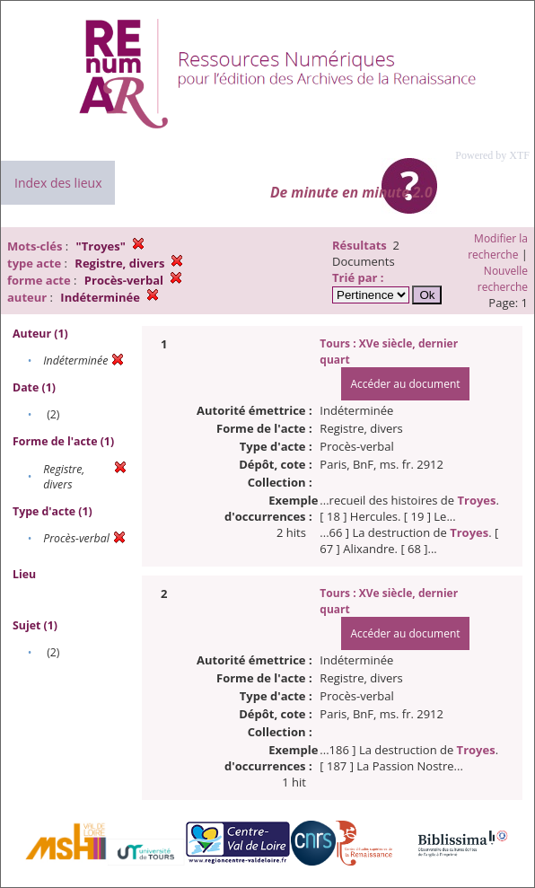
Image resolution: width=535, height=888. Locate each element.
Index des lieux (57, 182)
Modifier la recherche (498, 246)
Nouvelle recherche (503, 279)
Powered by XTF (492, 155)
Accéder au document (405, 383)
